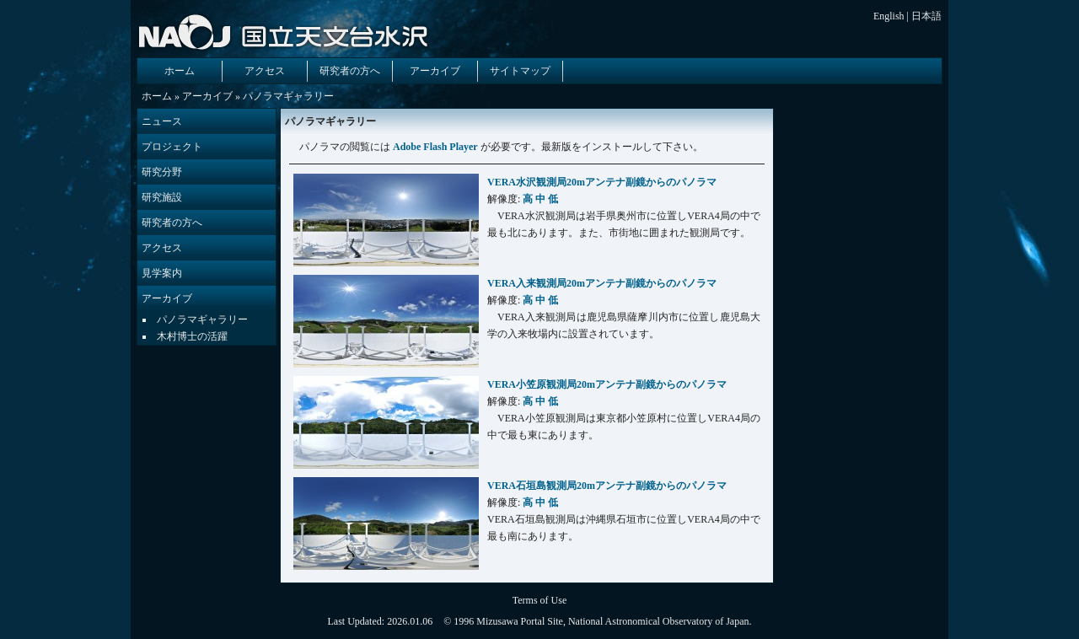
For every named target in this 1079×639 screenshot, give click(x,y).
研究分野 (162, 172)
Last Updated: (357, 621)
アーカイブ (435, 71)
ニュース (162, 121)
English (889, 16)
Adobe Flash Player (435, 147)
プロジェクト (172, 147)
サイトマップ (520, 71)
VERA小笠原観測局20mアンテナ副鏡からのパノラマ (607, 384)
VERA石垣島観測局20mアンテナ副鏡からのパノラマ (607, 485)
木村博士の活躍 (192, 336)
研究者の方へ (349, 71)
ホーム (179, 71)
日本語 (926, 16)
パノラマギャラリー (202, 319)
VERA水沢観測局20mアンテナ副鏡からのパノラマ (602, 182)
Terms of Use (539, 600)
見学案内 (162, 273)
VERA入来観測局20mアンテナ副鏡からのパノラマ (602, 283)
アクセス (264, 71)
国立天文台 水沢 (286, 31)
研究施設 (162, 197)
